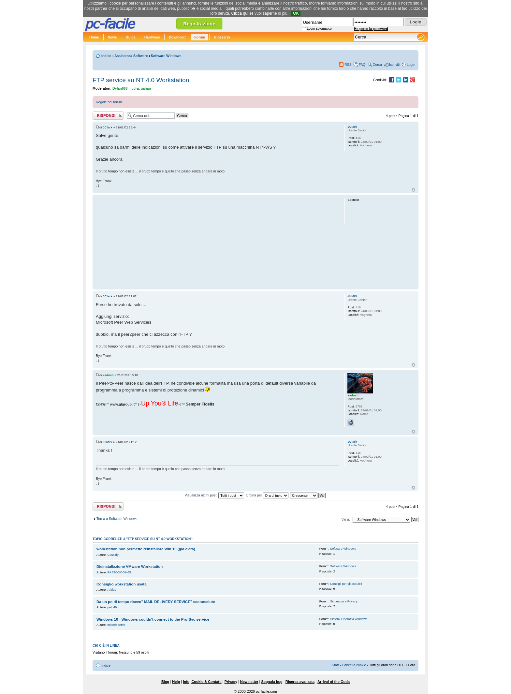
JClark (107, 127)
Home (94, 37)
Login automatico (319, 28)
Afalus (112, 589)
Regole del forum (109, 102)
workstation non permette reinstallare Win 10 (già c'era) (145, 549)
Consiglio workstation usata (121, 584)
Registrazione (199, 23)
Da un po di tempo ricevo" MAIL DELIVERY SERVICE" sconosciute (155, 602)
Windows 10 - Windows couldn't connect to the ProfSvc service (152, 619)
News (112, 37)
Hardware (152, 37)
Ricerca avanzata (299, 682)
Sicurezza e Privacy (344, 601)
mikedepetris (116, 625)
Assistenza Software (131, 56)
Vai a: (345, 519)
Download (177, 37)
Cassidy (113, 554)
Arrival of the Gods (333, 682)
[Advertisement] (217, 242)
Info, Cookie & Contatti (202, 682)
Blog (165, 682)
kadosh (108, 375)
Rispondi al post (108, 115)
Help (176, 682)
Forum (199, 37)
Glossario (222, 37)
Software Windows (166, 56)
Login (411, 64)
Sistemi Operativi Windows (348, 619)
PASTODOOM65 (119, 572)
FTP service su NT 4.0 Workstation (141, 80)
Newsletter (249, 682)
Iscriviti (394, 64)
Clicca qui (239, 13)
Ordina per (267, 495)
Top (413, 190)
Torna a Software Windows (116, 519)
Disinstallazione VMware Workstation (129, 566)
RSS (348, 64)
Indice (106, 56)
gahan (146, 88)
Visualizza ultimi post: (214, 495)
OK (296, 13)
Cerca (377, 64)
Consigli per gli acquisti (346, 583)
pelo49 (112, 607)
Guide (130, 37)
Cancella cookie (354, 665)
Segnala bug (271, 682)
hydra (134, 88)
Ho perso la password (371, 29)
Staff (335, 665)
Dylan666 (119, 88)
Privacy (231, 682)
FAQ (362, 64)
